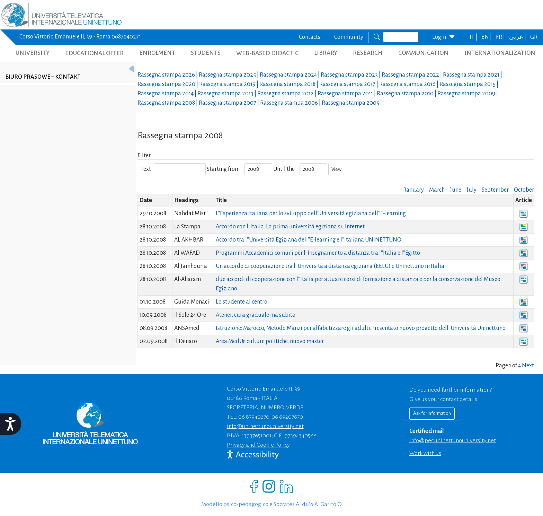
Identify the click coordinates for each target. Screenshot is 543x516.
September (495, 190)
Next (528, 365)
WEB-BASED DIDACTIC (267, 53)
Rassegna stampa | (168, 75)
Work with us (425, 453)
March (437, 190)
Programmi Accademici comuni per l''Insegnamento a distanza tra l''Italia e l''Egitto (318, 253)
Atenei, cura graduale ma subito (255, 315)
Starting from (223, 169)
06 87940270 (253, 417)
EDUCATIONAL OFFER (94, 53)
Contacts (309, 37)
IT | (474, 37)
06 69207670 (287, 417)
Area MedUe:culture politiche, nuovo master (270, 341)
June (455, 190)
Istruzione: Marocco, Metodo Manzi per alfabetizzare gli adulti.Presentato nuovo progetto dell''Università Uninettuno (361, 328)
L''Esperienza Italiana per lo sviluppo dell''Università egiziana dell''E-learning (311, 213)
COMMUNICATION (423, 53)
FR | (501, 37)
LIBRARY (325, 53)
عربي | (518, 37)
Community (348, 37)
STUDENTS (206, 53)
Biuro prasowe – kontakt (42, 77)
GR (533, 37)
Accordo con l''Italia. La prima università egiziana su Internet (290, 227)
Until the (284, 169)
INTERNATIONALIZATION (499, 53)
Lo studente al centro (241, 302)
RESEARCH (368, 53)
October (524, 190)
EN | (487, 37)
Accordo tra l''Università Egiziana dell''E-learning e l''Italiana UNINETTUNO (308, 240)
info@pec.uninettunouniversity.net (452, 440)
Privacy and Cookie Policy (258, 445)
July (471, 190)
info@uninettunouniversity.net (265, 426)
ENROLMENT (157, 53)
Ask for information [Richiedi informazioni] (432, 413)
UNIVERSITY (33, 53)
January (414, 190)
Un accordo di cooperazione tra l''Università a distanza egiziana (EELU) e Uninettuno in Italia (330, 266)
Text (146, 169)
